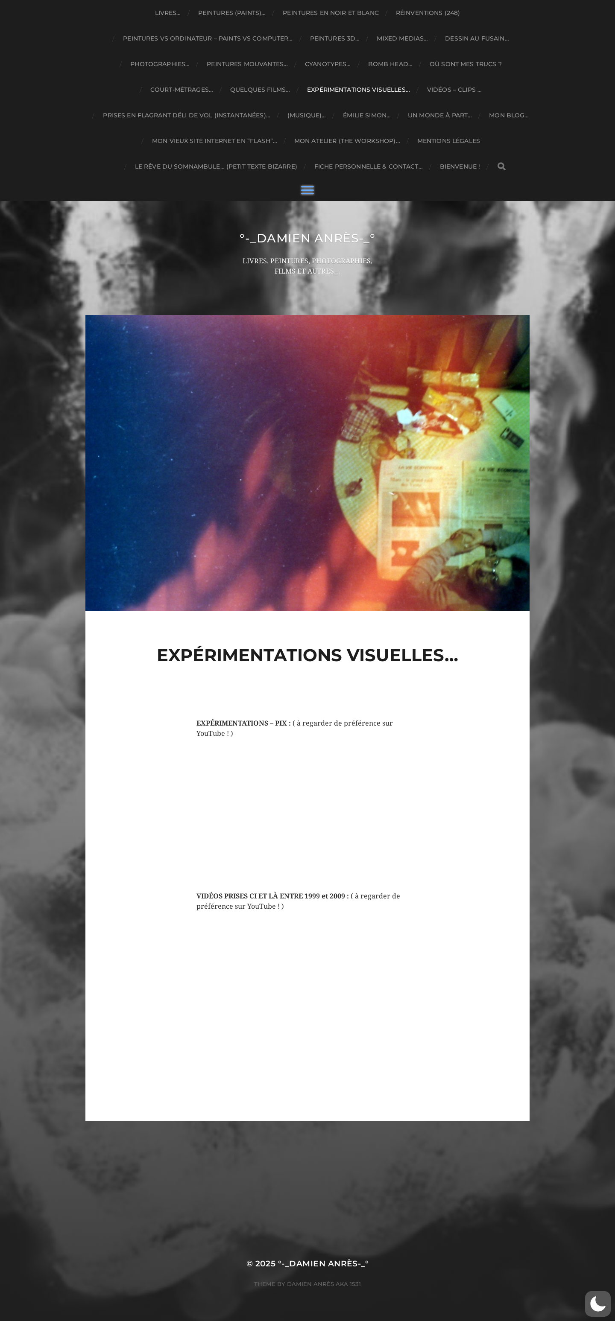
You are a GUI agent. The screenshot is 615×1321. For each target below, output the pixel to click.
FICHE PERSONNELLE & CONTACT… (368, 166)
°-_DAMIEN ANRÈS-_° (307, 238)
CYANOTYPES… (328, 64)
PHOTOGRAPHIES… (160, 64)
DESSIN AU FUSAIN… (477, 38)
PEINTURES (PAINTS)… (232, 13)
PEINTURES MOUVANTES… (247, 64)
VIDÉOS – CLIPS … (454, 89)
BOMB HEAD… (390, 64)
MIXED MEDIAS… (402, 38)
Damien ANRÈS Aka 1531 (324, 1283)
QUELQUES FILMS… (260, 89)
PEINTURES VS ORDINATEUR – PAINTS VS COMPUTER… (208, 38)
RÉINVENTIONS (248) (428, 13)
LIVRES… (168, 13)
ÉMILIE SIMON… (367, 115)
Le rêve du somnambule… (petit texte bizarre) (216, 166)
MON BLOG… (509, 115)
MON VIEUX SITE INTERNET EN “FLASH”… (214, 141)
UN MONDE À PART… (440, 115)
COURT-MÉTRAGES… (181, 89)
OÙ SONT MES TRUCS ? (466, 64)
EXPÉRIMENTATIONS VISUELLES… (358, 89)
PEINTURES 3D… (335, 38)
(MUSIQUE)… (306, 115)
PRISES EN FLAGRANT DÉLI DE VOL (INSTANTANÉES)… (186, 115)
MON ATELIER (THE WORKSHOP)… (347, 141)
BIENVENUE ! (460, 166)
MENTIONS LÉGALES (448, 141)
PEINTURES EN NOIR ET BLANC (331, 13)
